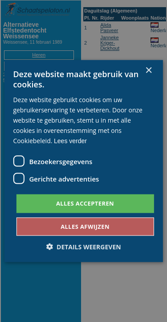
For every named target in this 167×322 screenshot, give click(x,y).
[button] (83, 246)
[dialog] (83, 161)
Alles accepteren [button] (85, 203)
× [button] (148, 70)
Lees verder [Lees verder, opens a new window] (70, 140)
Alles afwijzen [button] (85, 226)
